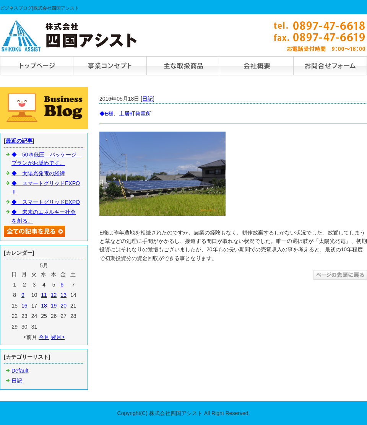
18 (44, 306)
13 (63, 295)
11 (44, 295)
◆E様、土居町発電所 (125, 114)
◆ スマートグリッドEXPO (45, 202)
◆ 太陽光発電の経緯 (38, 173)
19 (54, 306)
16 (24, 306)
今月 (44, 337)
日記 (147, 99)
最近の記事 (19, 141)
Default (19, 371)
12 (54, 295)
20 (63, 306)
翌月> (58, 337)
